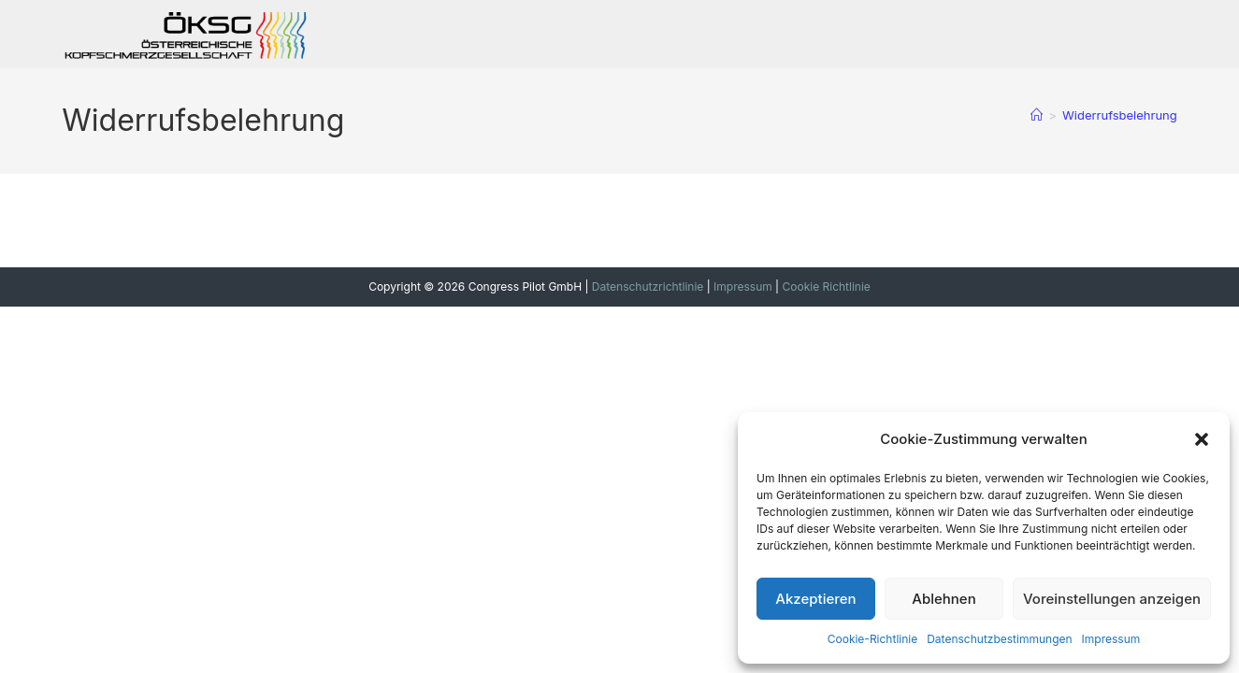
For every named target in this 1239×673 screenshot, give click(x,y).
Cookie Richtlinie (826, 286)
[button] (1201, 439)
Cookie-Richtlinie (872, 639)
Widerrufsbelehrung (1119, 114)
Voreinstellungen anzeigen (1112, 599)
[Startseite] (1036, 114)
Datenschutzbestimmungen (999, 639)
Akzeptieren (815, 599)
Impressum (1111, 639)
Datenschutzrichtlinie (647, 286)
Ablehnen (943, 599)
